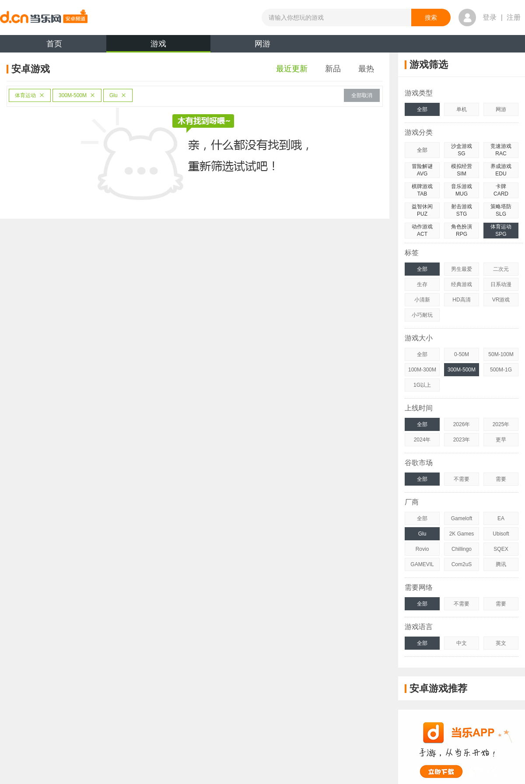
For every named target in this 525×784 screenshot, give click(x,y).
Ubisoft (501, 534)
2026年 (461, 424)
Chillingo (462, 549)
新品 (333, 68)
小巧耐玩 (422, 315)
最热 (366, 68)
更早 (501, 440)
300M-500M (77, 95)
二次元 (501, 269)
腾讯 (501, 564)
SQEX (501, 549)
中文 (461, 643)
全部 (422, 109)
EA (500, 518)
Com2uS (462, 564)
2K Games (461, 534)
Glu (117, 95)
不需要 (461, 479)
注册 (514, 17)
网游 (262, 43)
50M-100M (500, 354)
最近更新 (292, 68)
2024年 (422, 440)
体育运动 (30, 95)
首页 (54, 43)
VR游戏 (501, 300)
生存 (422, 284)
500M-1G (501, 370)
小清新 (422, 300)
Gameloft (461, 518)
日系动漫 (500, 284)
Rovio (422, 549)
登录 (490, 17)
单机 (461, 109)
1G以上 (422, 385)
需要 (501, 479)
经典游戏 (461, 284)
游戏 (158, 45)
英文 (501, 643)
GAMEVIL (422, 564)
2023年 (461, 440)
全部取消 (361, 95)
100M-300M (422, 370)
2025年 (501, 424)
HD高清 (461, 300)
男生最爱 (461, 269)
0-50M (461, 354)
